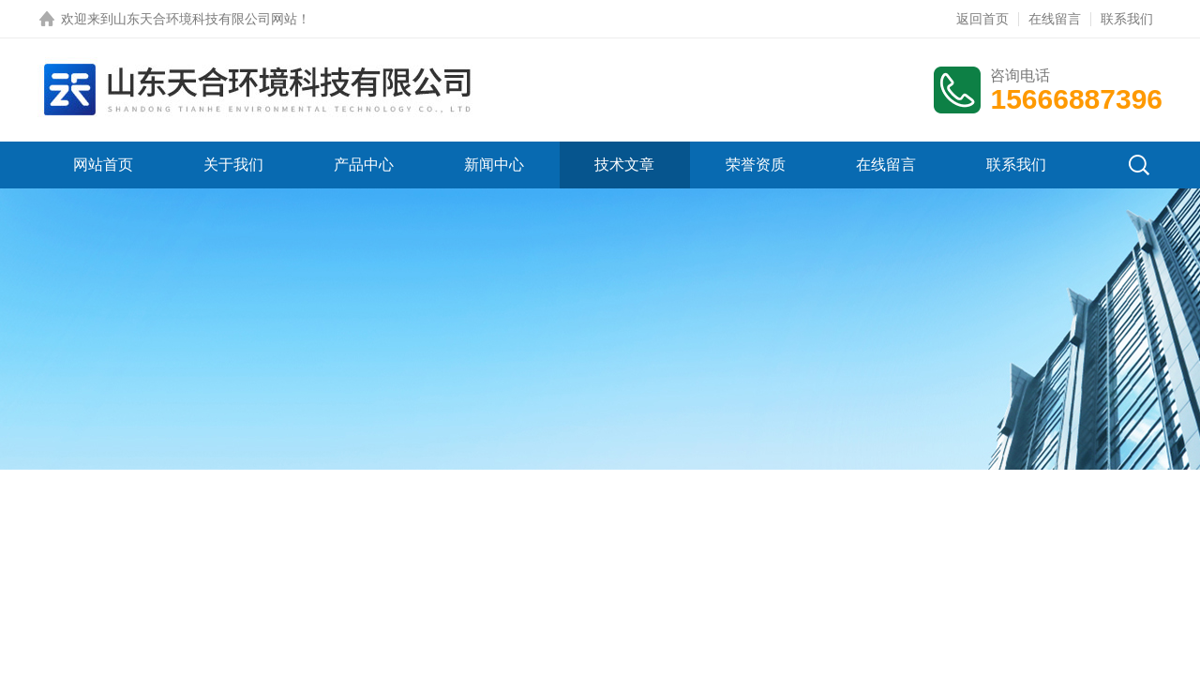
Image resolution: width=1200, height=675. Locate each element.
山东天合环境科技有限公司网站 (205, 18)
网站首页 (103, 164)
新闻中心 (494, 164)
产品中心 (364, 164)
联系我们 (1127, 18)
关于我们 (233, 164)
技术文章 (624, 164)
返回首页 (982, 18)
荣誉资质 (756, 164)
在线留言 (1054, 18)
